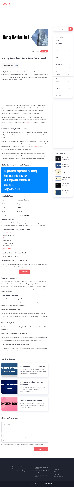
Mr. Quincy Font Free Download (66, 158)
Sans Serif (26, 3)
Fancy (57, 57)
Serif (57, 85)
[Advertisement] (37, 18)
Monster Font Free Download (31, 400)
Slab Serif (58, 88)
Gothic (57, 60)
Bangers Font (7, 248)
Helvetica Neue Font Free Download (65, 192)
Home (19, 3)
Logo (57, 67)
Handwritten (58, 3)
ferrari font (37, 146)
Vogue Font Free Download (66, 178)
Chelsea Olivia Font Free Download (65, 185)
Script (43, 3)
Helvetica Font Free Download (65, 171)
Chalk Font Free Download (42, 470)
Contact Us (56, 469)
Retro (57, 71)
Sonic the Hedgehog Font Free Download (31, 383)
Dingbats (58, 50)
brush (57, 40)
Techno (57, 92)
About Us (56, 466)
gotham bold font (29, 122)
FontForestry (6, 4)
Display (50, 3)
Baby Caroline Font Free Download (41, 475)
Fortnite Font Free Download (65, 165)
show (16, 65)
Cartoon (58, 47)
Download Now (24, 271)
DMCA (55, 471)
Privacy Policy (57, 474)
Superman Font (7, 233)
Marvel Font (6, 238)
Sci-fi (57, 78)
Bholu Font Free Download (42, 473)
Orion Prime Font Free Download (32, 366)
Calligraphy (35, 3)
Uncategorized (59, 95)
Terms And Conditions (58, 476)
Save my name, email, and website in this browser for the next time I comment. (23, 444)
